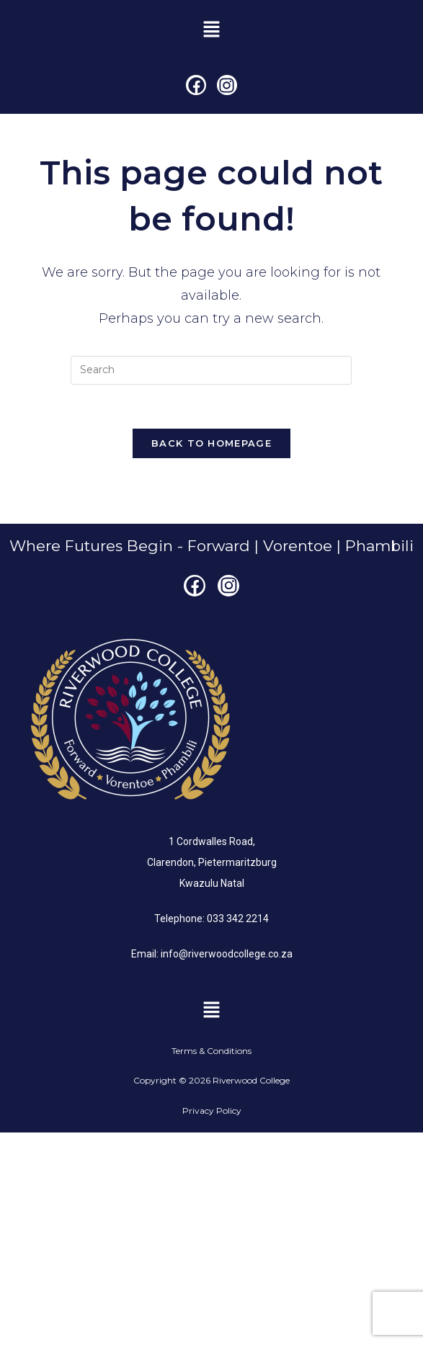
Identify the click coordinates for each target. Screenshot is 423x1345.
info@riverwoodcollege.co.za (227, 954)
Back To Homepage (211, 443)
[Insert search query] (211, 370)
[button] (211, 30)
